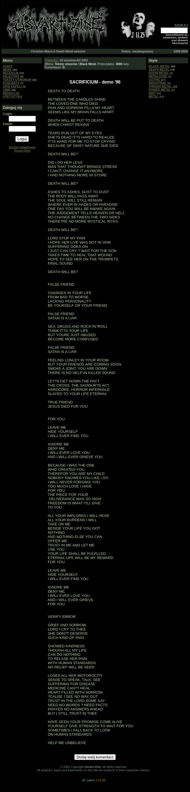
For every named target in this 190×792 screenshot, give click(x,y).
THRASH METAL (160, 86)
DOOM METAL (159, 73)
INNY (152, 93)
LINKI (7, 89)
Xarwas (51, 60)
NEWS (7, 69)
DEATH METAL (159, 69)
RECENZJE (11, 73)
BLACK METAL (159, 66)
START (8, 66)
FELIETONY (11, 76)
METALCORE (158, 76)
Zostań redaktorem (22, 149)
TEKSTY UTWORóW (17, 79)
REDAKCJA (11, 93)
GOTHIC (154, 79)
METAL (154, 96)
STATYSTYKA (12, 96)
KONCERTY (11, 83)
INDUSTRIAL (158, 83)
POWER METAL (160, 89)
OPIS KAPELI (12, 86)
